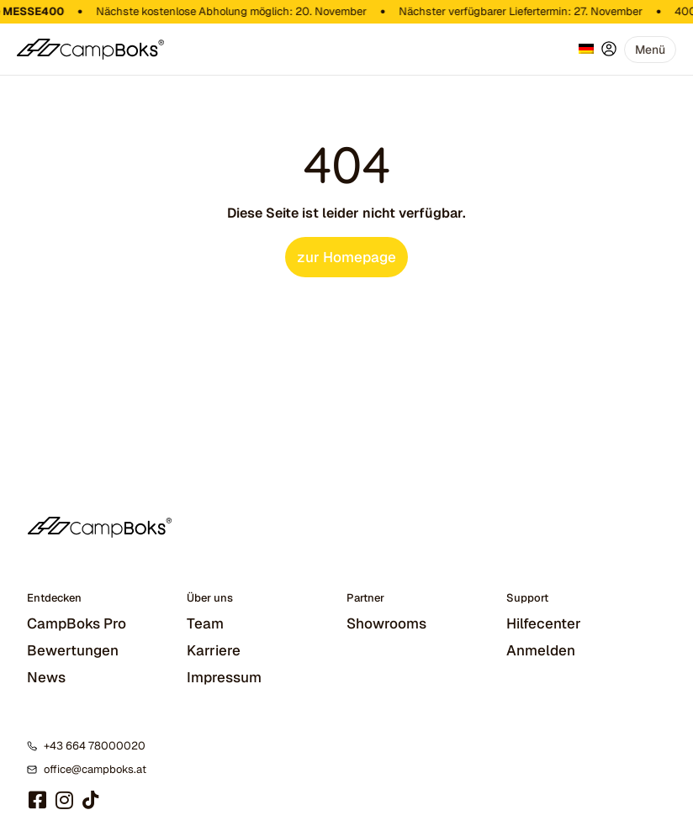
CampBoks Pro (76, 623)
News (46, 677)
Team (205, 623)
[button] (650, 49)
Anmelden (540, 650)
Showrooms (386, 623)
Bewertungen (73, 650)
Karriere (214, 650)
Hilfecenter (543, 623)
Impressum (224, 677)
